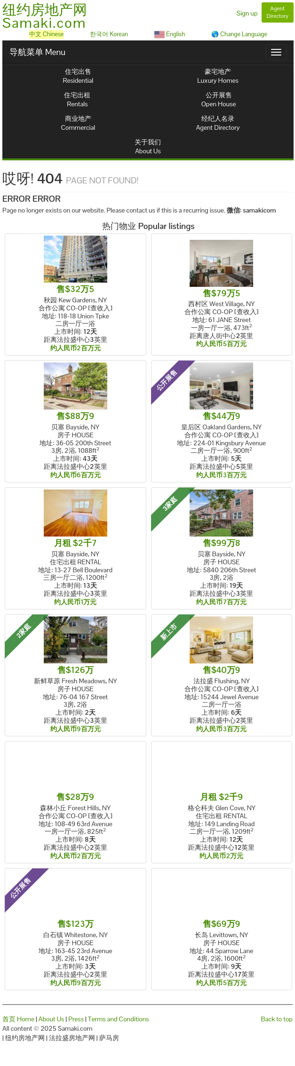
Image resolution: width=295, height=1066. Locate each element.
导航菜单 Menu (37, 52)
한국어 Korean (109, 34)
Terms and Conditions (118, 1019)
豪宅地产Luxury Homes (217, 76)
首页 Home (18, 1019)
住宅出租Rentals (77, 99)
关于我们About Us (148, 146)
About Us (51, 1019)
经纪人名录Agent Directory (218, 123)
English (169, 34)
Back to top (277, 1019)
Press (76, 1019)
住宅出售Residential (78, 76)
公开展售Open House (218, 99)
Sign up (247, 13)
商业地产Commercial (78, 123)
